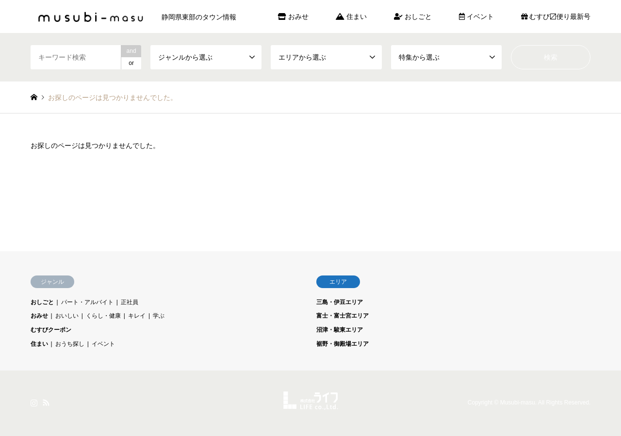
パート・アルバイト (87, 302)
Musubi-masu (517, 403)
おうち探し (69, 343)
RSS (46, 402)
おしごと (413, 16)
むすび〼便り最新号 (556, 16)
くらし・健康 (103, 315)
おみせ (293, 16)
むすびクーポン (51, 329)
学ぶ (158, 315)
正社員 (129, 302)
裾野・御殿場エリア (342, 343)
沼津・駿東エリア (339, 329)
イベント (476, 16)
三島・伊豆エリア (339, 302)
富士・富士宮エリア (342, 315)
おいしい (67, 315)
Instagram (34, 402)
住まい (351, 16)
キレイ (137, 315)
